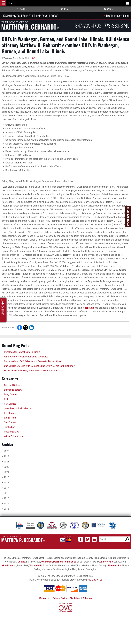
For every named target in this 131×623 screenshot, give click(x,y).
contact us (90, 307)
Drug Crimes (10, 394)
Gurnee (21, 561)
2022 (5, 467)
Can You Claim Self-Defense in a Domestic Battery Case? (33, 361)
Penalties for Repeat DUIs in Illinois (22, 352)
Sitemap (87, 598)
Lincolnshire (114, 565)
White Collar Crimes (14, 436)
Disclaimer (75, 598)
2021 (5, 472)
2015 (5, 498)
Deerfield (58, 561)
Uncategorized (11, 431)
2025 (5, 451)
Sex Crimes (10, 422)
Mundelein (7, 565)
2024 (5, 456)
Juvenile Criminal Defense (17, 408)
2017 (5, 488)
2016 (5, 493)
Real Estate (10, 413)
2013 (5, 509)
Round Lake (70, 561)
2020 (5, 477)
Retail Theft (10, 417)
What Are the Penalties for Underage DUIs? (26, 356)
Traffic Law (9, 427)
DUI (33, 58)
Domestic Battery (13, 389)
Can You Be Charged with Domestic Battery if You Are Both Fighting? (39, 366)
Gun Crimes (10, 403)
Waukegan (46, 561)
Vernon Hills (35, 565)
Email (65, 9)
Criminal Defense (13, 385)
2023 (5, 461)
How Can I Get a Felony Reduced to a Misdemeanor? (31, 370)
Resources (44, 598)
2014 (5, 503)
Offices (109, 9)
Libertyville (107, 561)
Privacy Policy (60, 598)
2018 (5, 482)
